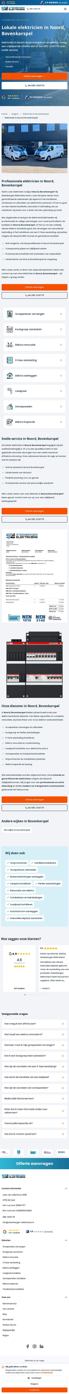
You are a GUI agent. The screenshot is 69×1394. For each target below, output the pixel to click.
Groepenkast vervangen (14, 1246)
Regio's (15, 114)
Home (4, 114)
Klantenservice (9, 1303)
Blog (5, 1314)
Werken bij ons (9, 1324)
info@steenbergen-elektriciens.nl (18, 1222)
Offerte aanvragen (34, 76)
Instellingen (34, 1378)
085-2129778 (9, 1217)
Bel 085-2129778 (34, 85)
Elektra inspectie (10, 1283)
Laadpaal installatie (12, 1273)
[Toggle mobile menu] (65, 9)
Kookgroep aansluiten (13, 1252)
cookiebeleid (46, 1372)
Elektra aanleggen (11, 1268)
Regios (6, 1335)
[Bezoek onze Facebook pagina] (27, 1346)
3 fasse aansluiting (11, 1262)
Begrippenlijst (9, 1330)
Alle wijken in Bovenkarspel (17, 830)
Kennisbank (8, 1319)
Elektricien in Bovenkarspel (36, 114)
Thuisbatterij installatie (13, 1289)
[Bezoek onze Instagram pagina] (34, 1346)
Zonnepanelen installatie (14, 1278)
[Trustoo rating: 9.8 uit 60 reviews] (53, 2)
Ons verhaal (8, 1309)
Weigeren (34, 1384)
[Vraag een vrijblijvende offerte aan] (34, 287)
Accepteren (34, 1390)
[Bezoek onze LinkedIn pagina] (41, 1346)
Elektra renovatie (10, 1257)
